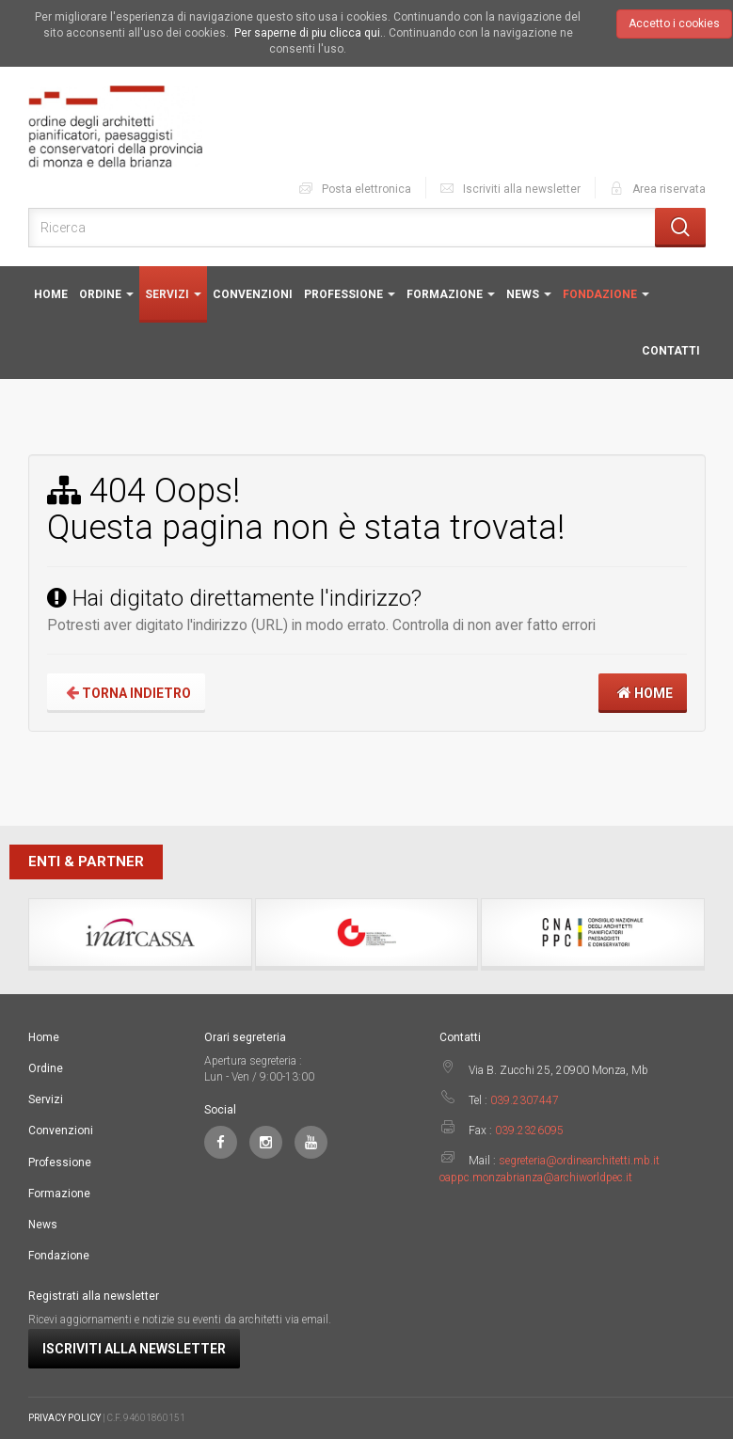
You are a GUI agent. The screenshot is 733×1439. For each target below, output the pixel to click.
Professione (349, 294)
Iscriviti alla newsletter (509, 188)
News (528, 294)
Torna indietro (126, 693)
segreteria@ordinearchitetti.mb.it (579, 1160)
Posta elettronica (354, 188)
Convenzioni (253, 294)
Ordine (106, 294)
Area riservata (657, 188)
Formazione (450, 294)
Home (51, 294)
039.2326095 (529, 1130)
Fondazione (606, 294)
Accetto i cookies (674, 23)
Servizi (173, 294)
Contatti (671, 350)
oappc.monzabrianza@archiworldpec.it (535, 1177)
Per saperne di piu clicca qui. (308, 33)
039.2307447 (524, 1100)
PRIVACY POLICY (64, 1418)
